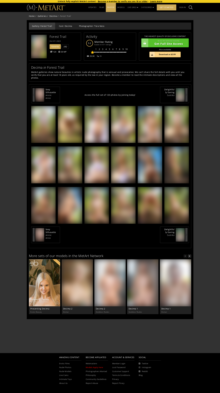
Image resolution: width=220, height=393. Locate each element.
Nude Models (65, 371)
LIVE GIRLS (133, 7)
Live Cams (63, 375)
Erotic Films (64, 363)
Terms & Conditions (121, 375)
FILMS (101, 7)
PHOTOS (110, 7)
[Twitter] (143, 363)
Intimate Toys (65, 379)
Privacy (115, 379)
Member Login (118, 363)
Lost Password (119, 367)
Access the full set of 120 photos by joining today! (110, 95)
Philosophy (91, 375)
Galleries (42, 16)
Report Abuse (92, 383)
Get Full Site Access (164, 43)
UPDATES (92, 7)
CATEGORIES (147, 7)
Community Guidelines (96, 379)
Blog (141, 375)
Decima (53, 16)
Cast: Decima (65, 26)
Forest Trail (58, 36)
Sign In (182, 7)
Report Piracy (118, 383)
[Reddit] (143, 371)
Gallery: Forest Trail (42, 26)
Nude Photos (65, 367)
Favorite (55, 46)
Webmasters (91, 363)
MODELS (121, 7)
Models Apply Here (94, 367)
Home (32, 16)
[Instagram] (145, 367)
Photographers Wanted (96, 371)
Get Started (166, 7)
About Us (63, 383)
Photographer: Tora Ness (92, 26)
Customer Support (120, 371)
